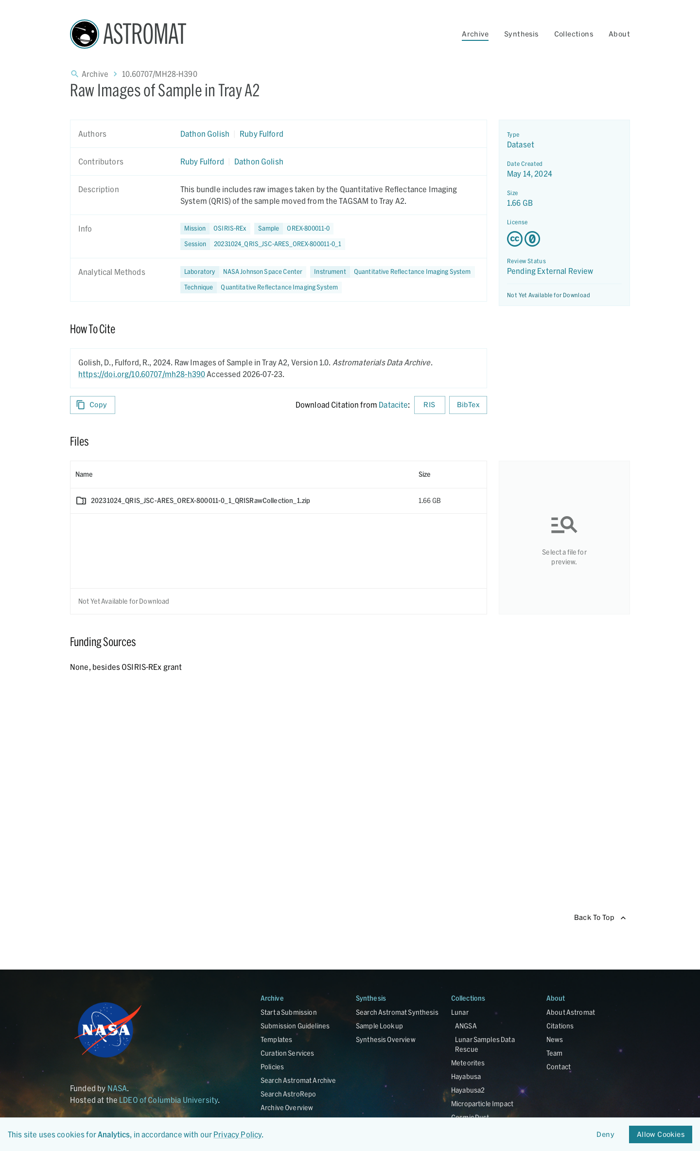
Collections (573, 34)
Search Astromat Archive (298, 1080)
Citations (560, 1026)
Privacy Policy (237, 1134)
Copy (92, 405)
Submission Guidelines (295, 1026)
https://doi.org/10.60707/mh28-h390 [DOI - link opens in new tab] (141, 373)
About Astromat (570, 1012)
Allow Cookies (660, 1135)
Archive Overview (287, 1107)
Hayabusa (466, 1076)
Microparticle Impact (482, 1103)
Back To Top (600, 918)
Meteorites (468, 1063)
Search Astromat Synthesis (397, 1012)
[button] (294, 228)
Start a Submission (289, 1012)
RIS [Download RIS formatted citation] (430, 405)
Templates (276, 1039)
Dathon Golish (204, 133)
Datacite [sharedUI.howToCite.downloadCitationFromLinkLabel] (393, 404)
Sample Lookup (379, 1026)
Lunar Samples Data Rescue (485, 1044)
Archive (475, 34)
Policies (272, 1066)
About (619, 34)
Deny (605, 1135)
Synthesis (521, 34)
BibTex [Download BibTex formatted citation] (468, 405)
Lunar (460, 1012)
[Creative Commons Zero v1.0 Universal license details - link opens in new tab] (564, 239)
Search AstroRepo (288, 1094)
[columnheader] (242, 474)
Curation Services (288, 1053)
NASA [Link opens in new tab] (117, 1088)
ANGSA (466, 1026)
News (554, 1039)
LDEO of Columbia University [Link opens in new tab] (168, 1099)
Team (554, 1053)
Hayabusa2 (468, 1090)
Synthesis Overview (386, 1039)
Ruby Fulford (261, 133)
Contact (558, 1066)
